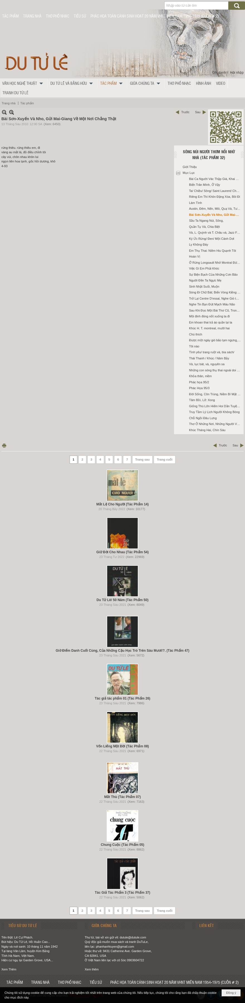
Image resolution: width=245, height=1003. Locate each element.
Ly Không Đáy (198, 244)
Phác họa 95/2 (199, 382)
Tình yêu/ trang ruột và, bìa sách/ (211, 352)
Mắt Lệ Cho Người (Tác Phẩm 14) (122, 504)
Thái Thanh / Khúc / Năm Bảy (209, 358)
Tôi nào (194, 346)
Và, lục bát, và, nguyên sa (206, 364)
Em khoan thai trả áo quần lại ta (210, 322)
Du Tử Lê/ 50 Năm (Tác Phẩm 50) (122, 600)
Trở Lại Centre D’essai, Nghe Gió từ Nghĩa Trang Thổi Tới (215, 298)
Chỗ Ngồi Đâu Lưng (203, 418)
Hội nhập (237, 73)
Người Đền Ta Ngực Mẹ (205, 280)
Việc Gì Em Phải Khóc (204, 268)
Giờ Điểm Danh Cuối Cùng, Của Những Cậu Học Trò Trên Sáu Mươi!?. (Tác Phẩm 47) (122, 651)
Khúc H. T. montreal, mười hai (209, 328)
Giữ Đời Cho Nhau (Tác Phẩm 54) (122, 552)
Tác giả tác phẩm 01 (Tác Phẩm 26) (122, 698)
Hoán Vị (194, 256)
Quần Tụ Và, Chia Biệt (204, 226)
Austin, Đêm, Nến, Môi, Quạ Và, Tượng (215, 208)
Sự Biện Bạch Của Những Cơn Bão (213, 274)
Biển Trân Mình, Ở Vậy (204, 184)
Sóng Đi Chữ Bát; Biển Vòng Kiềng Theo (215, 292)
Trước (185, 112)
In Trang (4, 445)
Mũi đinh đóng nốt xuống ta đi (209, 316)
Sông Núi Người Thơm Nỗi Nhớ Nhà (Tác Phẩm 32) (209, 154)
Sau (197, 112)
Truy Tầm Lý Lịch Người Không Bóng (214, 412)
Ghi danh (219, 73)
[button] (24, 83)
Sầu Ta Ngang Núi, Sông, (206, 220)
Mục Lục (189, 172)
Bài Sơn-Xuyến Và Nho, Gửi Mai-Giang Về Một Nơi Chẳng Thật (215, 214)
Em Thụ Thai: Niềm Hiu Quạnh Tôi (212, 250)
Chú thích (195, 334)
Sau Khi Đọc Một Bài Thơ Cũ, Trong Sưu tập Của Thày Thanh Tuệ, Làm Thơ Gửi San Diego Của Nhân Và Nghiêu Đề (215, 310)
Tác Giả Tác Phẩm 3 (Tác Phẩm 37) (122, 893)
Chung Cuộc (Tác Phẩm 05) (122, 845)
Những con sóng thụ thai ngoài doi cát (215, 370)
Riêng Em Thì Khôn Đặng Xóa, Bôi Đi (214, 196)
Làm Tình (195, 202)
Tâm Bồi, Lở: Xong (202, 400)
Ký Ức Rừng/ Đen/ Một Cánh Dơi (211, 238)
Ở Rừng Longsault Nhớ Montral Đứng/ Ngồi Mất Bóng (215, 262)
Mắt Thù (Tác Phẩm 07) (122, 797)
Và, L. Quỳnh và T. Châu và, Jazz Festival (215, 232)
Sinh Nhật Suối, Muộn (204, 286)
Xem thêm (92, 969)
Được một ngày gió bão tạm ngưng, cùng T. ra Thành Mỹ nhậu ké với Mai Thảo (215, 340)
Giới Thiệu (190, 167)
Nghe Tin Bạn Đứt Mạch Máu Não (212, 304)
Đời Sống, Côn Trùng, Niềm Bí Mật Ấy (215, 394)
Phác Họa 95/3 (199, 388)
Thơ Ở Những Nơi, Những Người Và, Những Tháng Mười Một (215, 424)
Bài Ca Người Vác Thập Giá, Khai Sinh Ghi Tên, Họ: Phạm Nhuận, (215, 179)
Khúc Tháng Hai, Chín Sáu (207, 430)
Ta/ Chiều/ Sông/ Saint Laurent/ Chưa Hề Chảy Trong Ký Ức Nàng (215, 190)
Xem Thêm (8, 969)
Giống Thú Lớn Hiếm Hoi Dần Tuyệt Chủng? (215, 406)
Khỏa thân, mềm (200, 376)
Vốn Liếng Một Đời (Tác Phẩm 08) (122, 746)
